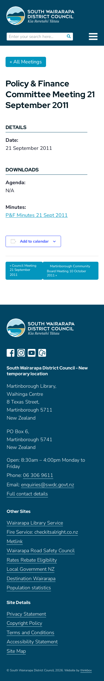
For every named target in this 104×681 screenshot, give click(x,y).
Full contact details (27, 494)
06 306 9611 (38, 475)
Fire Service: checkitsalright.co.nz (42, 532)
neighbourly (42, 353)
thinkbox (86, 670)
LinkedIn (53, 353)
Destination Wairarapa (31, 578)
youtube (31, 353)
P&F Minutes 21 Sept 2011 (37, 215)
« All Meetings (26, 61)
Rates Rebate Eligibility (32, 560)
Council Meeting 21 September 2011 (23, 270)
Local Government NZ (30, 569)
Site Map (16, 651)
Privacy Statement (26, 614)
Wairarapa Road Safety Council (41, 551)
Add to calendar (34, 241)
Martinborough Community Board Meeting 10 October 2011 (68, 270)
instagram (21, 353)
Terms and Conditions (30, 632)
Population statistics (29, 588)
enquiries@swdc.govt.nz (47, 485)
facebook (10, 353)
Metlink (15, 541)
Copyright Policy (24, 623)
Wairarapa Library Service (35, 523)
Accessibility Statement (32, 642)
